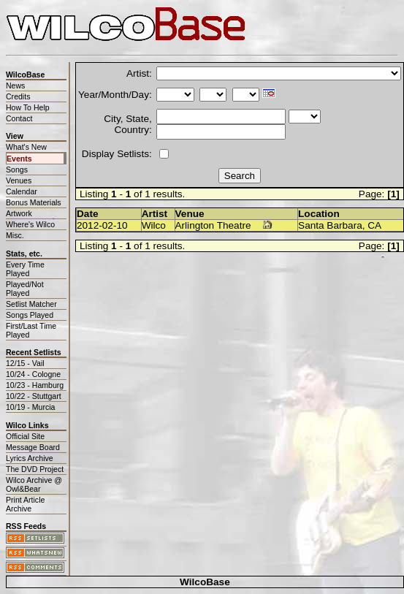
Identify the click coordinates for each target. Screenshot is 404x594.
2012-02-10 (102, 225)
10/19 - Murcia (30, 407)
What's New (26, 146)
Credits (18, 96)
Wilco (154, 225)
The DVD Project (35, 469)
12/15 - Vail (25, 363)
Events (19, 158)
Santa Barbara (330, 225)
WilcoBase (205, 581)
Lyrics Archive (29, 458)
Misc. (15, 235)
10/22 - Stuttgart (33, 396)
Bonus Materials (33, 202)
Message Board (33, 447)
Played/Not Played (25, 288)
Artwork (19, 213)
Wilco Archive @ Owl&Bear (34, 484)
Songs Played (29, 315)
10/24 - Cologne (33, 374)
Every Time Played (25, 269)
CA (374, 225)
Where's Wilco (30, 224)
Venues (18, 180)
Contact (19, 118)
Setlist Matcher (31, 304)
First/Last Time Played (31, 330)
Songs (17, 169)
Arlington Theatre (213, 225)
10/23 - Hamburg (35, 385)
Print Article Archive (25, 504)
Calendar (21, 191)
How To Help (28, 107)
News (15, 85)
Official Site (25, 436)
